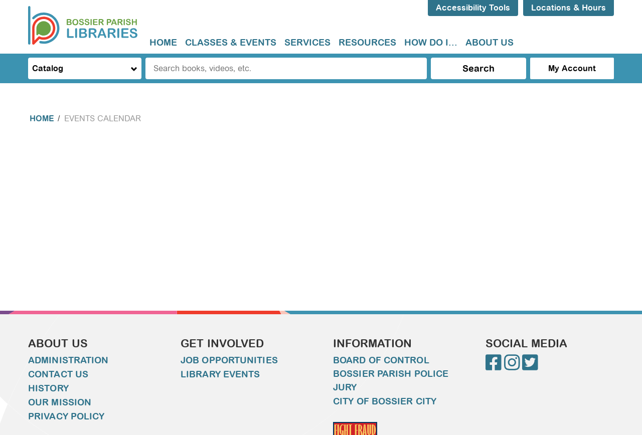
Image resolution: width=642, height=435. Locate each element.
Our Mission (59, 402)
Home (163, 42)
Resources (367, 42)
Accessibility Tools (473, 8)
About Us (489, 42)
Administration (68, 360)
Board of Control (381, 360)
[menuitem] (163, 43)
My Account (572, 68)
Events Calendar (102, 118)
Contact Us (58, 374)
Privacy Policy (66, 416)
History (48, 388)
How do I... (430, 42)
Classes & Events (230, 42)
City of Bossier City (384, 401)
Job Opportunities (229, 360)
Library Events (220, 374)
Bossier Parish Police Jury (390, 380)
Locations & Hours (568, 8)
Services (307, 42)
